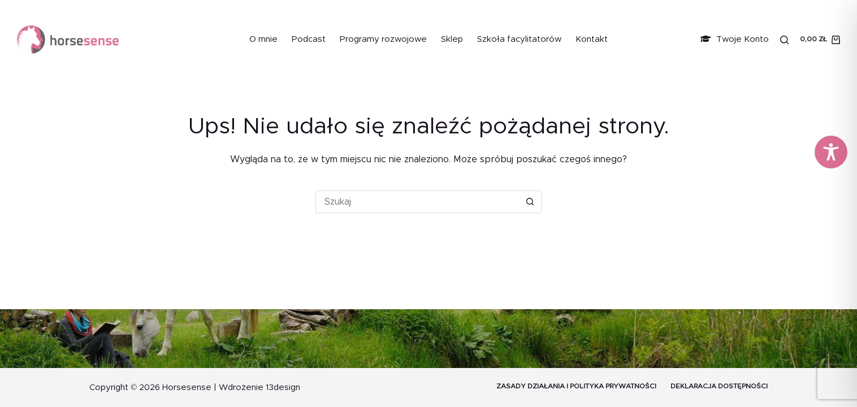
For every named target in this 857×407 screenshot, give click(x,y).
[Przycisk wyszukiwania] (530, 201)
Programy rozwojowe (383, 39)
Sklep (452, 39)
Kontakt (591, 39)
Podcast (309, 39)
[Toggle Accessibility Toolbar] (831, 152)
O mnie (263, 39)
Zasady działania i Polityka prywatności (576, 386)
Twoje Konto (734, 39)
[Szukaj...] (417, 201)
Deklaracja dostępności (719, 386)
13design (283, 387)
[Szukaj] (784, 40)
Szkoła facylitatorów (519, 39)
